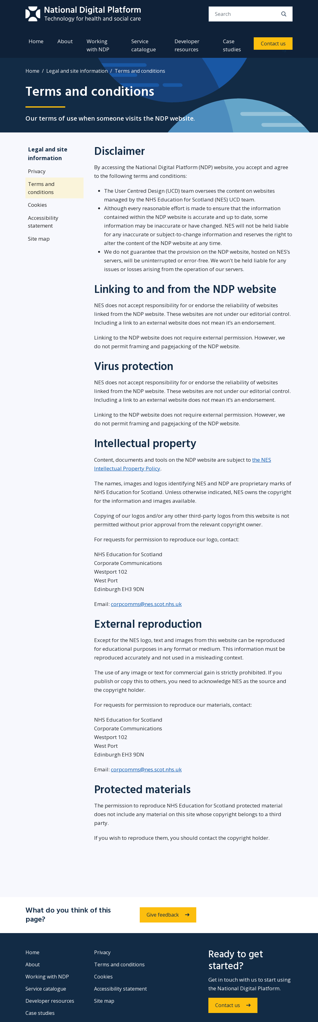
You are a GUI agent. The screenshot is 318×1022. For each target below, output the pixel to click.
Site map (39, 238)
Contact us (273, 43)
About (65, 41)
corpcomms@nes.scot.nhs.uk (146, 604)
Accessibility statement (43, 221)
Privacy (37, 171)
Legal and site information (77, 70)
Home (36, 41)
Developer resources (187, 45)
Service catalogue (143, 45)
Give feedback (163, 914)
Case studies (232, 45)
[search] (284, 14)
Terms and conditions (41, 188)
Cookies (37, 204)
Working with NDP (98, 45)
